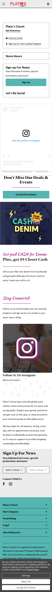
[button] (4, 4)
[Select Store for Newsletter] (38, 469)
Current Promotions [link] (26, 194)
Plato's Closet (10, 504)
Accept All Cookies (26, 587)
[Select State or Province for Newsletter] (14, 469)
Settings (26, 575)
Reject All (26, 581)
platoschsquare (42, 171)
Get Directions (13, 30)
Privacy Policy (32, 569)
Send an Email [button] (15, 38)
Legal (6, 525)
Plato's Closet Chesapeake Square (17, 171)
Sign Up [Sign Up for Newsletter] (26, 82)
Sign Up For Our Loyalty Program (24, 43)
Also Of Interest (11, 532)
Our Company (11, 511)
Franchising (9, 518)
